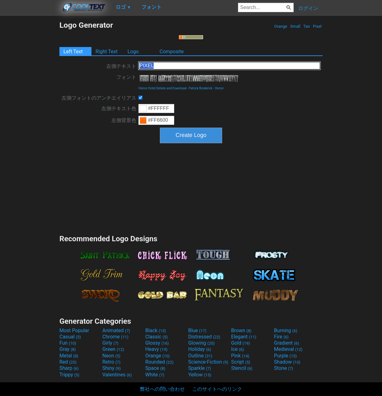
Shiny (111, 368)
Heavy (156, 349)
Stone (283, 368)
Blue (197, 330)
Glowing (201, 343)
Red (68, 362)
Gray (67, 349)
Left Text (73, 51)
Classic (156, 337)
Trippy (69, 375)
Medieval (288, 349)
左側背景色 (123, 120)
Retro (111, 362)
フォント (126, 77)
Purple (285, 356)
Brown (241, 330)
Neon (111, 356)
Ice (237, 349)
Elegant (243, 337)
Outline (200, 356)
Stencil (241, 368)
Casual (70, 337)
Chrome (115, 337)
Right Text (107, 51)
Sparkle (199, 368)
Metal (68, 356)
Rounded (159, 362)
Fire (281, 337)
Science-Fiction (208, 362)
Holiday (199, 349)
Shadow (287, 362)
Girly (110, 343)
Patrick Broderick (200, 88)
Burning (285, 330)
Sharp (69, 368)
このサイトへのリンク (217, 389)
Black (155, 330)
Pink (240, 356)
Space (155, 368)
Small (295, 26)
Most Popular (74, 330)
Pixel (317, 26)
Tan (306, 26)
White (154, 375)
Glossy (157, 343)
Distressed (204, 337)
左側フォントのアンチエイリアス (99, 98)
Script (240, 362)
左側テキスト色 (118, 108)
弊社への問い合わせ (162, 389)
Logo (133, 51)
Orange (280, 26)
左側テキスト (121, 66)
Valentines (117, 375)
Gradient (286, 343)
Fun (67, 343)
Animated (116, 330)
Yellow (199, 375)
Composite (172, 51)
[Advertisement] (29, 114)
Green (113, 349)
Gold (240, 343)
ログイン (308, 8)
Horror (219, 88)
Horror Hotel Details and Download (162, 88)
